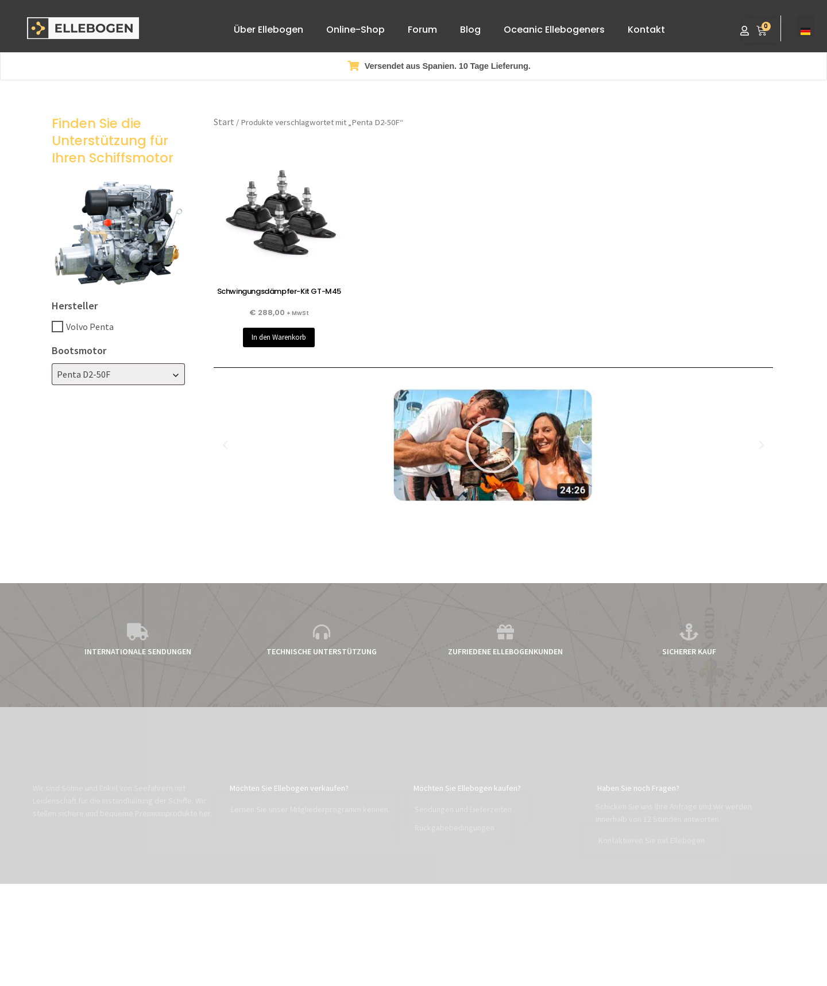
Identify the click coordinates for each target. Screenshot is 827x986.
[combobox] (118, 374)
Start (224, 121)
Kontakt (646, 29)
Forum (422, 29)
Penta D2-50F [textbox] (83, 374)
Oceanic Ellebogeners (554, 29)
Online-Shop (355, 29)
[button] (225, 445)
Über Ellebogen (268, 29)
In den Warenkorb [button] (279, 337)
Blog (470, 29)
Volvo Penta (90, 326)
